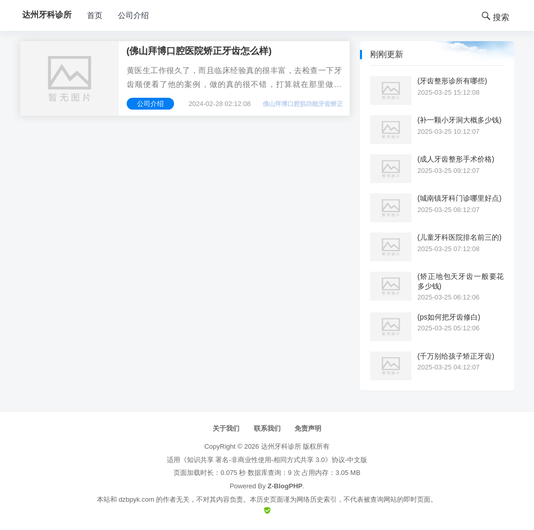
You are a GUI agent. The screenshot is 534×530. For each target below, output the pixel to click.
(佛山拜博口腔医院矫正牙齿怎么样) (199, 51)
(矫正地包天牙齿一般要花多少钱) (461, 281)
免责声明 (308, 428)
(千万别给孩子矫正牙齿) (456, 356)
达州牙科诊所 (281, 446)
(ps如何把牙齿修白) (449, 317)
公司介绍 (133, 15)
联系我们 (267, 428)
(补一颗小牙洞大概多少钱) (460, 120)
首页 (94, 15)
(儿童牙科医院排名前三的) (460, 237)
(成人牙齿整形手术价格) (456, 159)
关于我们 (226, 428)
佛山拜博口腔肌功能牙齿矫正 (303, 104)
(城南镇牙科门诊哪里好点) (460, 198)
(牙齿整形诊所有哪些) (452, 81)
